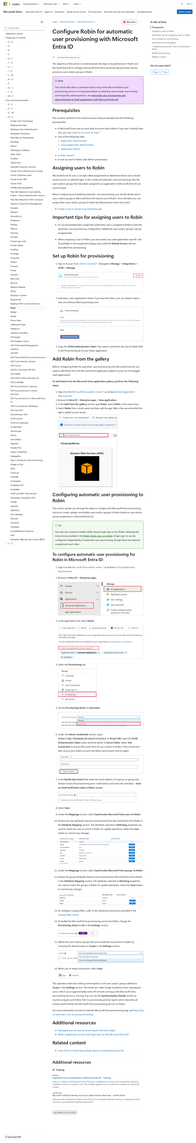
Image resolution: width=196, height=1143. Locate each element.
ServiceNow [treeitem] (15, 439)
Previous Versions (26, 1134)
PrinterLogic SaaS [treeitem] (18, 241)
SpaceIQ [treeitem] (14, 506)
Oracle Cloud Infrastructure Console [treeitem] (26, 171)
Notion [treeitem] (13, 146)
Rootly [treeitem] (13, 316)
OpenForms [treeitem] (15, 162)
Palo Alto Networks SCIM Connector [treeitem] (26, 199)
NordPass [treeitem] (14, 141)
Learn (54, 21)
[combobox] (25, 28)
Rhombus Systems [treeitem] (18, 295)
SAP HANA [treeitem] (15, 374)
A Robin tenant (65, 155)
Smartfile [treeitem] (14, 476)
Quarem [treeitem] (14, 274)
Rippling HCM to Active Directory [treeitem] (25, 303)
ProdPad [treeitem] (14, 249)
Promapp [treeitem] (14, 253)
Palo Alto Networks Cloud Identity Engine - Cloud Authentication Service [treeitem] (27, 193)
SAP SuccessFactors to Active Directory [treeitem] (23, 392)
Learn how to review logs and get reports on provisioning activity (91, 1050)
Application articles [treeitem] (14, 33)
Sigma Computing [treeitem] (18, 451)
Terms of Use (106, 1134)
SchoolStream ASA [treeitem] (18, 414)
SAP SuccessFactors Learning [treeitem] (23, 386)
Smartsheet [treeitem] (15, 481)
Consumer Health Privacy (83, 1134)
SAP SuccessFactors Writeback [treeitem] (24, 406)
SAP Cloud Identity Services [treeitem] (22, 361)
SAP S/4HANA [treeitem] (16, 382)
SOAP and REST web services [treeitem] (23, 493)
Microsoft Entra (67, 21)
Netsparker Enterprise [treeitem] (20, 133)
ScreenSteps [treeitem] (16, 426)
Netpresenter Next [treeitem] (18, 125)
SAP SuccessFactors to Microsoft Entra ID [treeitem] (27, 400)
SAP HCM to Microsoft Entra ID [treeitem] (24, 378)
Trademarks (121, 1134)
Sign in (189, 3)
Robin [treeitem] (13, 307)
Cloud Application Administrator (77, 144)
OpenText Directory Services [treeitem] (23, 166)
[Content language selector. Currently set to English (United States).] (17, 1127)
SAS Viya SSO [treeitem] (16, 410)
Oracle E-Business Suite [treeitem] (21, 175)
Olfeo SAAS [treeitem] (15, 154)
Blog (40, 1134)
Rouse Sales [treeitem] (15, 320)
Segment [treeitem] (14, 443)
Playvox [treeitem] (13, 228)
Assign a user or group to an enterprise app (80, 208)
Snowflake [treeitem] (15, 489)
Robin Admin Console (85, 263)
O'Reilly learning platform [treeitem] (21, 187)
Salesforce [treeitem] (15, 328)
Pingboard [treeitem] (15, 220)
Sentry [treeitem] (13, 435)
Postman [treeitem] (14, 232)
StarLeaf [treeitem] (14, 518)
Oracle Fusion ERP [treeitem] (18, 179)
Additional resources (161, 53)
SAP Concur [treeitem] (15, 365)
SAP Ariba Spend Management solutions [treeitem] (24, 347)
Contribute (52, 1134)
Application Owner (70, 148)
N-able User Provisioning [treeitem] (21, 121)
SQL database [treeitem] (16, 514)
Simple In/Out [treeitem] (16, 464)
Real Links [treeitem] (14, 278)
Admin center (185, 11)
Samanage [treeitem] (15, 337)
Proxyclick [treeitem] (14, 257)
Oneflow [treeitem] (14, 158)
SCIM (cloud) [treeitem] (16, 418)
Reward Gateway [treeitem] (17, 287)
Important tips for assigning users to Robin (171, 35)
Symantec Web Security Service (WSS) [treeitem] (27, 539)
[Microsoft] (5, 4)
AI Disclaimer (9, 1134)
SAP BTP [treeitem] (14, 353)
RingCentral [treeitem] (15, 299)
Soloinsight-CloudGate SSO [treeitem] (22, 497)
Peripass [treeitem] (14, 212)
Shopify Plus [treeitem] (15, 447)
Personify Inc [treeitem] (16, 216)
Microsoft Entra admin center (87, 391)
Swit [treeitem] (12, 535)
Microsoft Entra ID (85, 21)
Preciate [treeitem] (14, 237)
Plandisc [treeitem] (14, 224)
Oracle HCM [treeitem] (16, 183)
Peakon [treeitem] (13, 262)
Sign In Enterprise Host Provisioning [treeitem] (26, 460)
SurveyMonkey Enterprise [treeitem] (21, 531)
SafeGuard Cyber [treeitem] (18, 324)
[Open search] (182, 4)
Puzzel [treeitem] (13, 270)
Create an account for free (84, 132)
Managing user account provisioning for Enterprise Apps (86, 1030)
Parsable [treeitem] (14, 208)
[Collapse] (42, 22)
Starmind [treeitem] (14, 522)
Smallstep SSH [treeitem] (16, 485)
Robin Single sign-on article (98, 535)
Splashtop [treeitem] (14, 510)
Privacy (64, 1134)
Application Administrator (74, 140)
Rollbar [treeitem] (13, 312)
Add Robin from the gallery (164, 42)
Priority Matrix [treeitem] (16, 245)
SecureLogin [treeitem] (16, 431)
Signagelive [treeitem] (15, 456)
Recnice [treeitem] (13, 282)
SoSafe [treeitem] (13, 501)
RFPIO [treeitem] (13, 291)
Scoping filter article (68, 914)
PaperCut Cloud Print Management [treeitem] (26, 203)
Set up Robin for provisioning (165, 38)
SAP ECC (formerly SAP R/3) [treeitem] (23, 369)
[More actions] (141, 22)
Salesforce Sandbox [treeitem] (19, 332)
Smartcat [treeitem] (14, 472)
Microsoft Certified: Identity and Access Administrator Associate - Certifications (88, 1095)
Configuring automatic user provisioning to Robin (171, 47)
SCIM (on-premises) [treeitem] (19, 422)
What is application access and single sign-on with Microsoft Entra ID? (93, 1034)
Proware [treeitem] (14, 266)
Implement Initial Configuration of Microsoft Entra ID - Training (81, 1078)
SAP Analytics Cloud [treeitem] (19, 341)
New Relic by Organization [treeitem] (22, 137)
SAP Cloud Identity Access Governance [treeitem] (28, 357)
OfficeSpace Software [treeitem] (20, 150)
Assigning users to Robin (163, 31)
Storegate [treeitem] (14, 526)
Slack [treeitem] (12, 468)
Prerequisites (158, 27)
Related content (159, 56)
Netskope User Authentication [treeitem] (23, 129)
